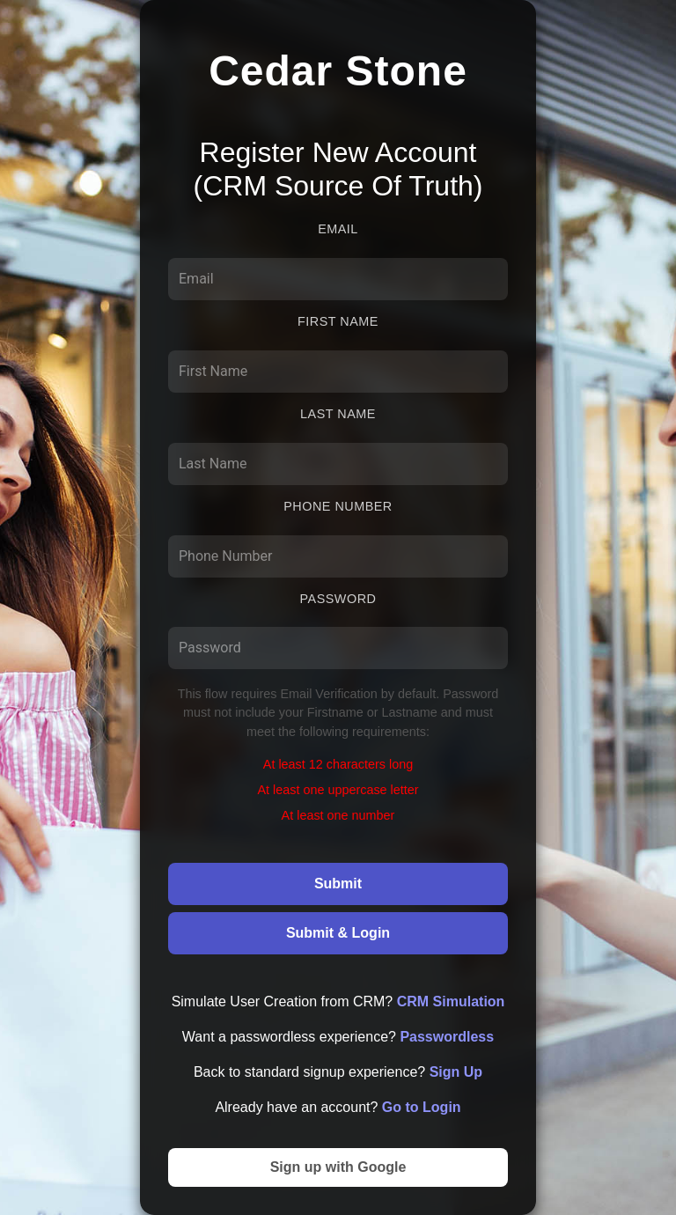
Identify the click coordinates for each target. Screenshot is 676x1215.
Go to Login (421, 1107)
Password (338, 599)
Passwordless (447, 1036)
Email (338, 229)
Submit (338, 883)
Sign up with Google (338, 1167)
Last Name (338, 414)
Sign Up (456, 1071)
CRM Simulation (451, 1001)
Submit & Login (338, 932)
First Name (338, 321)
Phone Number (338, 506)
